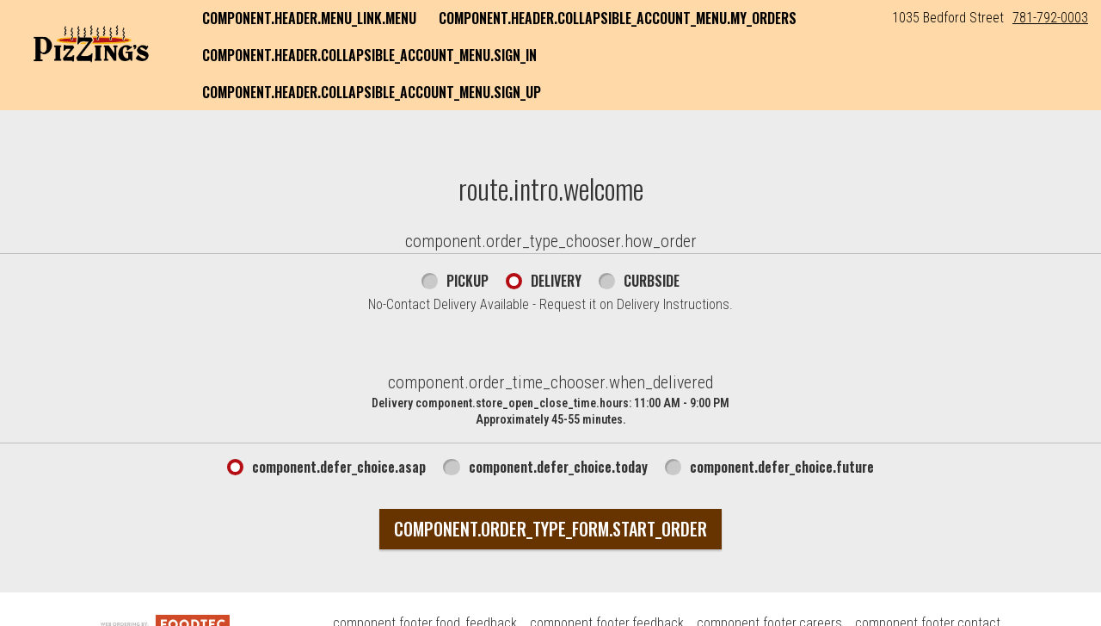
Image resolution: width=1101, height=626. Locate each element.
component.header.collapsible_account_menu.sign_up (371, 92)
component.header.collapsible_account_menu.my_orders (618, 18)
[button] (91, 40)
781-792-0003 (1050, 17)
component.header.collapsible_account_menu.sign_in (369, 55)
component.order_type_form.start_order (550, 529)
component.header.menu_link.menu (309, 18)
